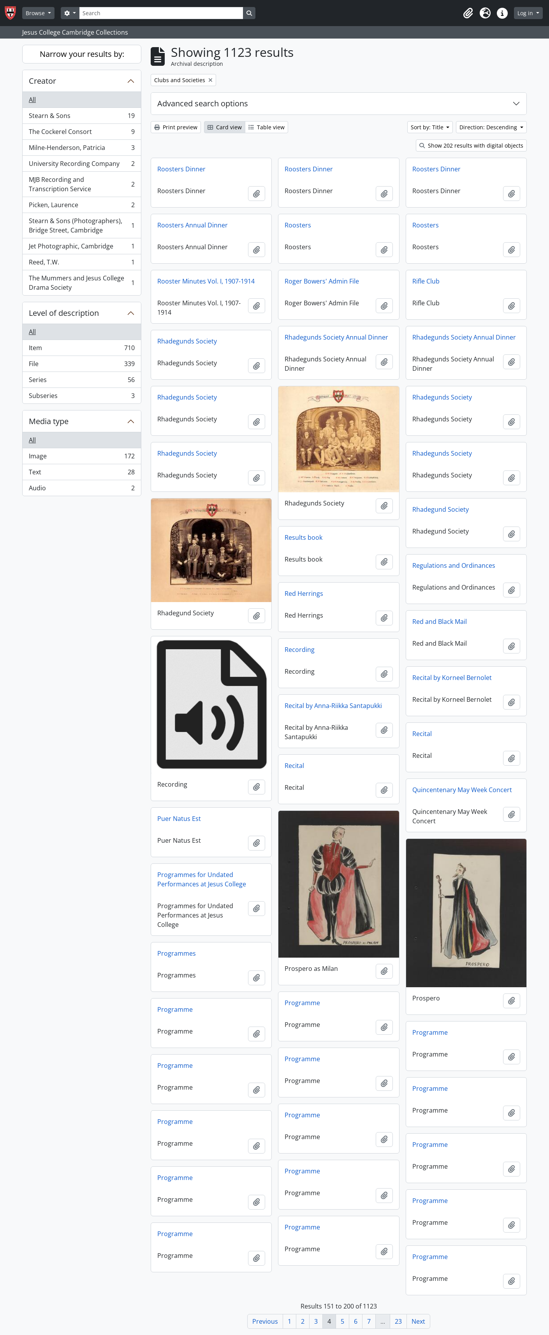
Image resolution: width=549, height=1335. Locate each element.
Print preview (175, 127)
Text (81, 473)
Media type (49, 421)
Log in (526, 13)
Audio (81, 489)
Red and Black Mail (439, 621)
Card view (225, 127)
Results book (303, 537)
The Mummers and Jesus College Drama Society (81, 283)
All (32, 99)
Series (81, 381)
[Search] (161, 13)
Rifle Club (426, 281)
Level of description (64, 313)
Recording (300, 649)
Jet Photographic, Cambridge (81, 247)
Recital (422, 733)
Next (418, 1321)
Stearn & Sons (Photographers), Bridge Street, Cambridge (81, 225)
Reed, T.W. (81, 263)
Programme (302, 1003)
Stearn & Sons (81, 117)
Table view (266, 127)
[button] (468, 13)
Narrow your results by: (82, 54)
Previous (265, 1321)
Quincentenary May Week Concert (462, 790)
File (81, 365)
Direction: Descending (489, 127)
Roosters (298, 225)
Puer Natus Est (179, 818)
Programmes (176, 953)
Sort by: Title (428, 127)
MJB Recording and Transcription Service (81, 184)
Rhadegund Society (440, 509)
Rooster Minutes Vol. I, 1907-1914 (206, 281)
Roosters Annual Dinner (192, 225)
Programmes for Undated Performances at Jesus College (201, 879)
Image (81, 457)
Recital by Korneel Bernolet (452, 677)
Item (81, 349)
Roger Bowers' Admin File (322, 281)
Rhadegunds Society (187, 341)
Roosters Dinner (181, 169)
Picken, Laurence (81, 206)
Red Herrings (304, 593)
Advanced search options (202, 103)
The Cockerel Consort (81, 133)
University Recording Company (81, 165)
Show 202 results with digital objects (471, 145)
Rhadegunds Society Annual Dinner (336, 337)
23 (398, 1321)
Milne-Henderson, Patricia (81, 149)
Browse (36, 13)
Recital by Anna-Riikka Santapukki (333, 705)
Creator (42, 81)
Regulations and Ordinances (453, 565)
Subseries (81, 397)
